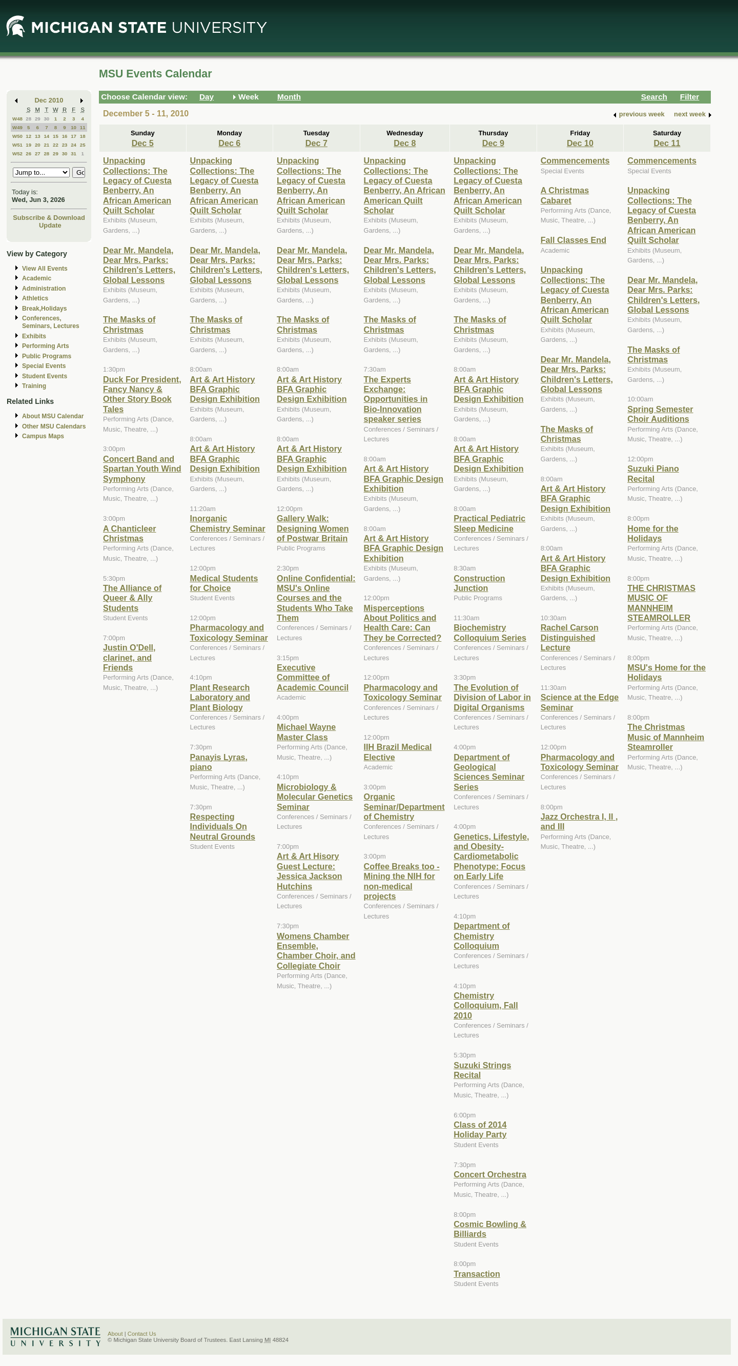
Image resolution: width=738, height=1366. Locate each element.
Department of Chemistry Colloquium (482, 935)
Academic (36, 278)
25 (83, 145)
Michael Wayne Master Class (306, 731)
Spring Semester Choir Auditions (660, 413)
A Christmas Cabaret (565, 195)
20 (37, 145)
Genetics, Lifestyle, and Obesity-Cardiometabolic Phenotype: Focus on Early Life (491, 856)
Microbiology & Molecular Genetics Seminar (315, 796)
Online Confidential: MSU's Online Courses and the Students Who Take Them (316, 598)
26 (28, 153)
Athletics (35, 298)
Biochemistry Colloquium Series (490, 632)
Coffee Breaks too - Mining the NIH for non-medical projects (402, 881)
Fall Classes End (573, 239)
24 (73, 145)
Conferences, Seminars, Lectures (50, 322)
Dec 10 (580, 143)
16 (65, 136)
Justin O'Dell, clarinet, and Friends (129, 657)
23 (65, 145)
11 (83, 127)
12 (28, 136)
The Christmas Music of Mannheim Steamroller (665, 736)
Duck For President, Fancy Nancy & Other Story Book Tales (142, 394)
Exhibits (34, 336)
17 (73, 136)
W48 (17, 118)
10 (73, 127)
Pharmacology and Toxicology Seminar (229, 632)
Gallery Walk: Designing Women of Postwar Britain (313, 528)
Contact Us (142, 1334)
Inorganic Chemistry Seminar (227, 523)
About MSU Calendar (53, 416)
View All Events (45, 268)
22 (55, 145)
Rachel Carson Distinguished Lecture (570, 637)
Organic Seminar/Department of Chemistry (404, 806)
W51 (17, 145)
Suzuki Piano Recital (653, 473)
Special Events (44, 366)
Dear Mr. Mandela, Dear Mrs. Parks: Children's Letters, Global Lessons (139, 265)
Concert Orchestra (490, 1174)
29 (37, 118)
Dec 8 (405, 143)
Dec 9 (493, 143)
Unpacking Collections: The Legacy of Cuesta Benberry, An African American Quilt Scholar (137, 185)
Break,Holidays (44, 308)
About (115, 1334)
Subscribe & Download (49, 217)
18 (83, 136)
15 (55, 136)
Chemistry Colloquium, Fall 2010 (486, 1005)
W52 (17, 153)
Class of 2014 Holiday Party (480, 1129)
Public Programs (46, 356)
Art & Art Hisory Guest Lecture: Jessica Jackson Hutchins (309, 870)
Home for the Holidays (653, 533)
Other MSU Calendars (54, 426)
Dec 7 (316, 143)
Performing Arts (45, 346)
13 (37, 136)
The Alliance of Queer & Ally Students (132, 598)
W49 (17, 127)
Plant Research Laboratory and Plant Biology (220, 697)
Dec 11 (666, 143)
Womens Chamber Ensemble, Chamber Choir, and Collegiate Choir (316, 950)
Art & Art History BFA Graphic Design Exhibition (225, 389)
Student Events (44, 376)
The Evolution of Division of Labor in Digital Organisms (492, 697)
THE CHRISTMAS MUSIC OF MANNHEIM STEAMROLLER (661, 602)
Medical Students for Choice (224, 583)
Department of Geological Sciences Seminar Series (489, 771)
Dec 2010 (49, 100)
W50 (17, 136)
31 (73, 153)
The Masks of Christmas (129, 324)
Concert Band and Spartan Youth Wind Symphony (142, 468)
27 (37, 153)
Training (34, 386)
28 (28, 118)
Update (50, 225)
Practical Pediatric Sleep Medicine (489, 523)
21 (46, 145)
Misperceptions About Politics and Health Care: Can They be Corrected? (403, 622)
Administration (44, 288)
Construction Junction (479, 583)
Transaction (477, 1273)
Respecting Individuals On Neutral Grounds (222, 826)
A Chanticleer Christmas (129, 533)
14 (46, 136)
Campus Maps (43, 436)
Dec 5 (143, 143)
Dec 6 (229, 143)
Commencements (575, 160)
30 (46, 118)
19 (28, 145)
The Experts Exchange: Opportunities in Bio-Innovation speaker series (396, 399)
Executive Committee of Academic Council (312, 677)
